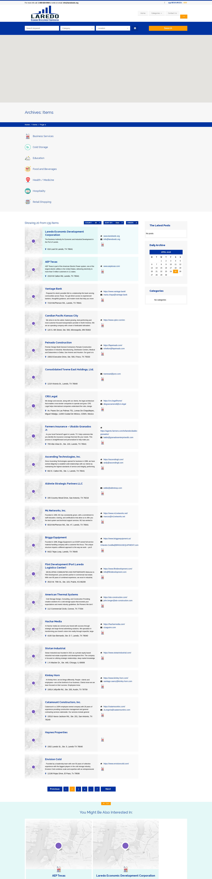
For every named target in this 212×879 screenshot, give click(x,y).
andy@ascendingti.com (113, 408)
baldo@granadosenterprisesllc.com (118, 383)
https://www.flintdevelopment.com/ (117, 514)
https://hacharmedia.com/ (114, 569)
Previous (55, 734)
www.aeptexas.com (111, 211)
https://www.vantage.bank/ (114, 237)
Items (34, 125)
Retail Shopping (67, 861)
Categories (153, 13)
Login (182, 13)
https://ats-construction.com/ (115, 542)
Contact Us (169, 13)
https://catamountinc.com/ (114, 652)
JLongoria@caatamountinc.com (116, 655)
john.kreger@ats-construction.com (117, 546)
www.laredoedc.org (111, 181)
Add (185, 3)
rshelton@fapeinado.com (114, 294)
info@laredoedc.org (70, 3)
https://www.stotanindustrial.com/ (117, 598)
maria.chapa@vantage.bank (115, 240)
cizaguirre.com (109, 573)
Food (62, 851)
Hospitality (64, 858)
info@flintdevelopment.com (114, 517)
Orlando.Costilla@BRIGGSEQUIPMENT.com (119, 490)
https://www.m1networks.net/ (115, 458)
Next (108, 734)
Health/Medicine (67, 854)
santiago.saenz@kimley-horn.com (117, 626)
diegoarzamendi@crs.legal (114, 349)
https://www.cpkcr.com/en (114, 265)
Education (64, 848)
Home (140, 13)
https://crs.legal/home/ (112, 346)
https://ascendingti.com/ (113, 405)
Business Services (68, 845)
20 (96, 168)
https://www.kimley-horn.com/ (115, 623)
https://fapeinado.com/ (112, 290)
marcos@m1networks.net (114, 462)
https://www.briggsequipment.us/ (117, 484)
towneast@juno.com (112, 319)
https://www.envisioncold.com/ (116, 709)
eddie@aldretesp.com (112, 433)
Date (117, 168)
